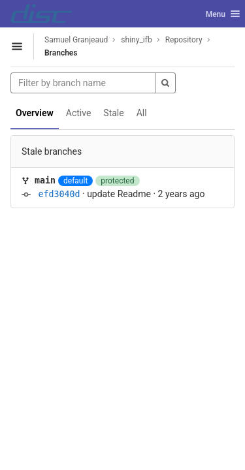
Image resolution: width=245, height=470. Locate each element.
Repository (184, 39)
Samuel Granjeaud (76, 39)
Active (78, 113)
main (45, 180)
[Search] (165, 82)
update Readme (119, 194)
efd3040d (59, 194)
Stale (113, 113)
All (142, 113)
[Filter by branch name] (82, 82)
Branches (60, 52)
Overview (35, 113)
